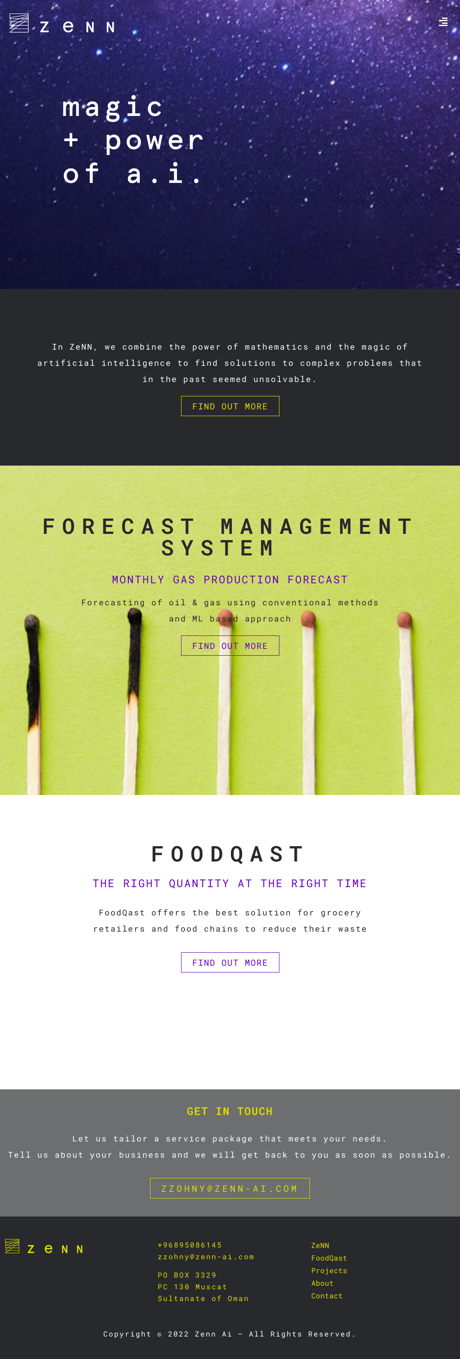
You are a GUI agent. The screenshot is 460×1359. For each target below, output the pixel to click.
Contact (327, 1295)
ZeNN (320, 1245)
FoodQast (329, 1257)
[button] (443, 21)
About (322, 1283)
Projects (329, 1270)
